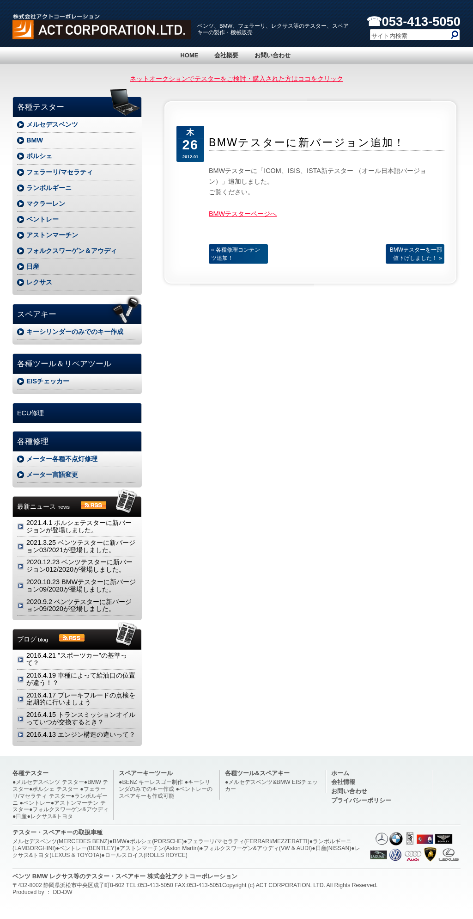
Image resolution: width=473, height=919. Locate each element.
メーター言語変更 (52, 474)
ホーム (340, 773)
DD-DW (63, 892)
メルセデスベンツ (52, 124)
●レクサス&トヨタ (50, 816)
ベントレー (42, 219)
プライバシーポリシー (361, 800)
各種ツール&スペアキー (257, 773)
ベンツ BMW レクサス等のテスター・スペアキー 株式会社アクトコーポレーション (124, 876)
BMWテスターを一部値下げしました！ (416, 254)
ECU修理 (30, 413)
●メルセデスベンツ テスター (48, 782)
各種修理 (33, 441)
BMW (34, 140)
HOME (189, 55)
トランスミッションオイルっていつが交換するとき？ (80, 718)
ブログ (32, 639)
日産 (32, 266)
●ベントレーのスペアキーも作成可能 (165, 792)
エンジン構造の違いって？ (80, 734)
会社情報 (343, 781)
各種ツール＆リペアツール (64, 363)
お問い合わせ (273, 55)
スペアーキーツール (146, 773)
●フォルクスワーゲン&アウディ (69, 809)
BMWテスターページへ (243, 213)
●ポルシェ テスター (54, 789)
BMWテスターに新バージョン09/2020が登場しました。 (81, 586)
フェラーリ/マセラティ (59, 172)
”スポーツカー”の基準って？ (76, 659)
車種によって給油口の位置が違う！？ (80, 679)
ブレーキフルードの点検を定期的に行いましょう (80, 699)
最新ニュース (43, 506)
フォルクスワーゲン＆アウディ (71, 250)
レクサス (39, 282)
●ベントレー (34, 803)
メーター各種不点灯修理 (61, 459)
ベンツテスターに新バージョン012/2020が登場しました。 (79, 566)
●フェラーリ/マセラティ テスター (59, 792)
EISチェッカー (47, 381)
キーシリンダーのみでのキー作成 (74, 331)
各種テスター (40, 107)
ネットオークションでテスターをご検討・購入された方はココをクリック (236, 78)
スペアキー (36, 314)
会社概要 (226, 55)
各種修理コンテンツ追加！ (235, 254)
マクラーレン (45, 203)
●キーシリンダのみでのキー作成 (164, 785)
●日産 (19, 816)
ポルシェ (39, 156)
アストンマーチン (52, 235)
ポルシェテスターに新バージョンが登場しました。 (79, 526)
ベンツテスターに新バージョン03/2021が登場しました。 (80, 546)
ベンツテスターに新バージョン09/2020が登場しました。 (79, 605)
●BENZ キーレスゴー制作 (151, 782)
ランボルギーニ (49, 187)
